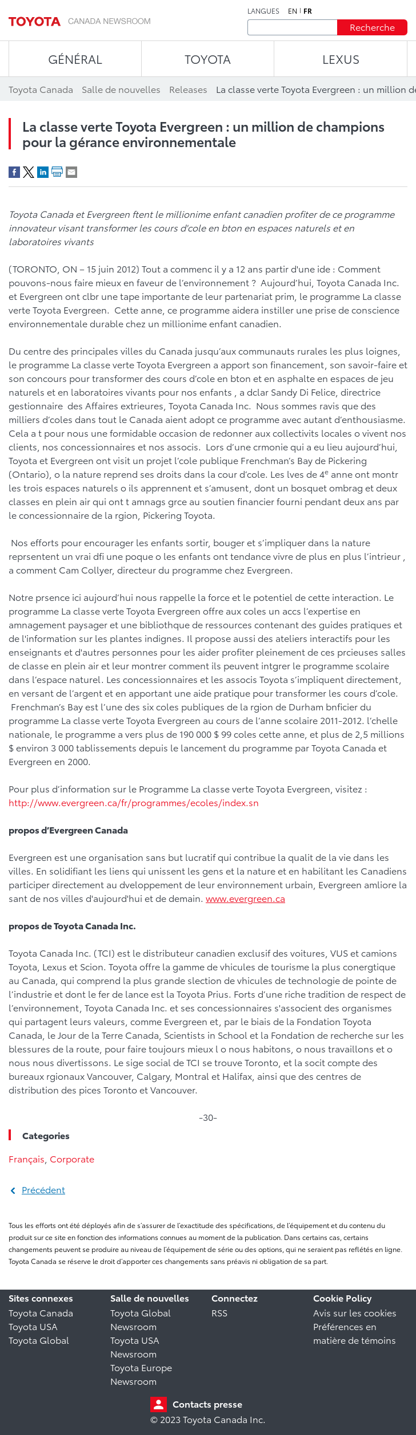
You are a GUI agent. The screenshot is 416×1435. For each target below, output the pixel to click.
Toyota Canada (41, 1312)
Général (75, 58)
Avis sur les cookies (355, 1312)
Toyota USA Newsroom (134, 1346)
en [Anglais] (292, 11)
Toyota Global (39, 1339)
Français (27, 1158)
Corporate (72, 1158)
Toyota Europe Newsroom (141, 1373)
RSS (219, 1312)
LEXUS (340, 58)
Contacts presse (207, 1403)
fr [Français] (307, 11)
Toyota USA (33, 1325)
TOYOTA (208, 58)
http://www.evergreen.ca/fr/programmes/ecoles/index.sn (134, 801)
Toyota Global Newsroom (140, 1319)
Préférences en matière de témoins (354, 1332)
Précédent (43, 1189)
